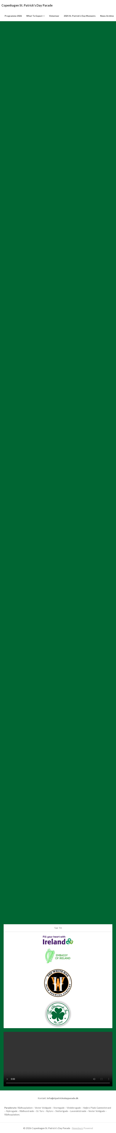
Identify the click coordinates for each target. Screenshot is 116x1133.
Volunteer (54, 16)
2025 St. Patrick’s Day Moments (80, 16)
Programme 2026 (13, 16)
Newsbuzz (77, 1128)
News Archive (107, 16)
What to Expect (35, 16)
